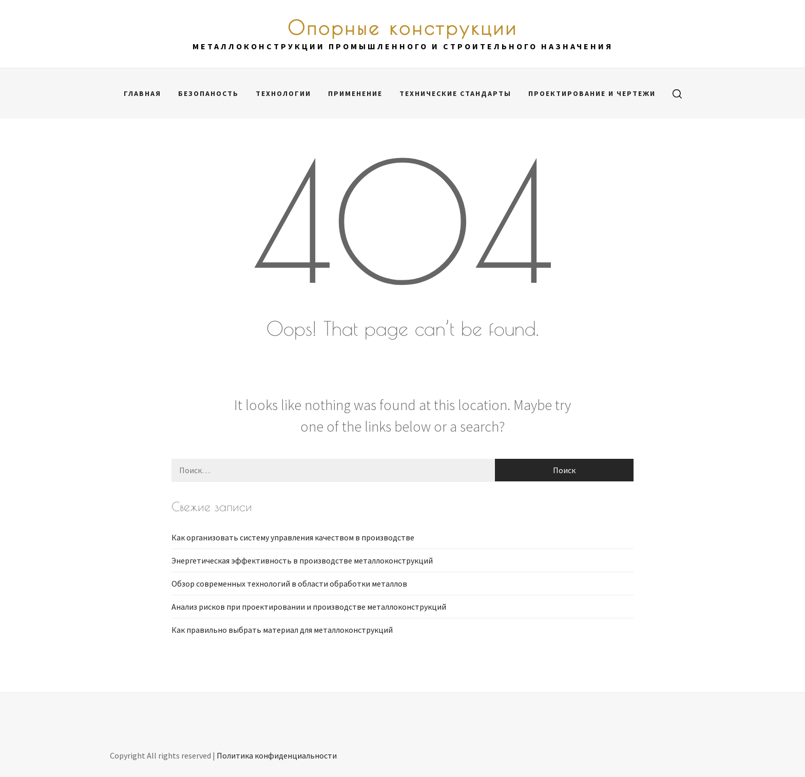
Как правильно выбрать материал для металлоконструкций (282, 630)
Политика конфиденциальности (277, 755)
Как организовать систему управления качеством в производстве (292, 537)
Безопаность (208, 93)
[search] (677, 93)
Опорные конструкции (403, 27)
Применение (355, 93)
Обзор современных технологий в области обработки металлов (289, 583)
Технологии (283, 93)
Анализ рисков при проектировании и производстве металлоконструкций (308, 606)
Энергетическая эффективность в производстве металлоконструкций (302, 560)
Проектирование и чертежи (592, 93)
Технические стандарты (455, 93)
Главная (142, 93)
